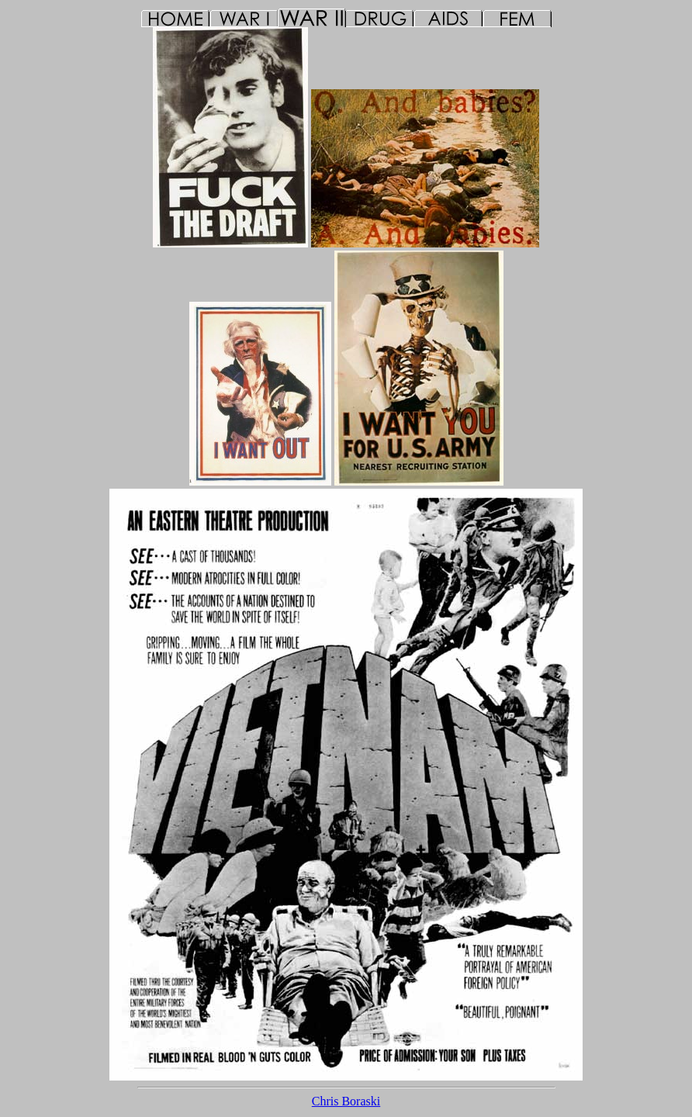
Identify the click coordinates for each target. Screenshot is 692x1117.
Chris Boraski (346, 1101)
